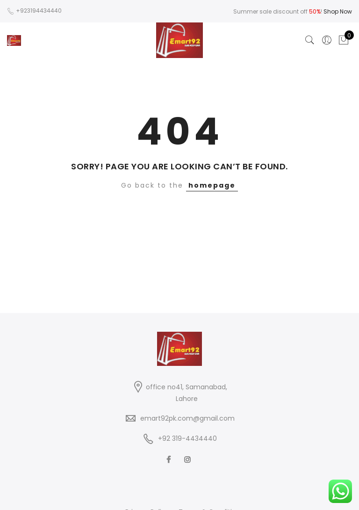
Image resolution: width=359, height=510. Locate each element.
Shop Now (337, 11)
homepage (212, 185)
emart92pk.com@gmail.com (187, 418)
